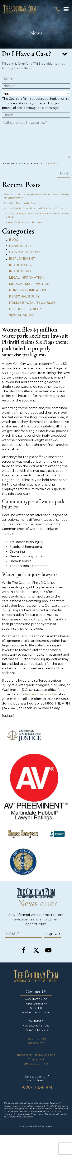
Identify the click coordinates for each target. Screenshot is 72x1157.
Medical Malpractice (29, 284)
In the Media (20, 265)
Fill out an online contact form (40, 694)
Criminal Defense (25, 252)
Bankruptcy (20, 246)
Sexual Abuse (21, 315)
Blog (13, 240)
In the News (20, 271)
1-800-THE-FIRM (36, 1038)
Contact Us (36, 991)
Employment (36, 1059)
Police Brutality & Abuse (32, 303)
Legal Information (26, 277)
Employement (22, 258)
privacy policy (50, 163)
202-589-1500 (36, 1043)
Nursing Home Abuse (28, 290)
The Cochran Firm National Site (36, 1054)
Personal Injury (24, 296)
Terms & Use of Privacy (36, 1063)
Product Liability (25, 309)
